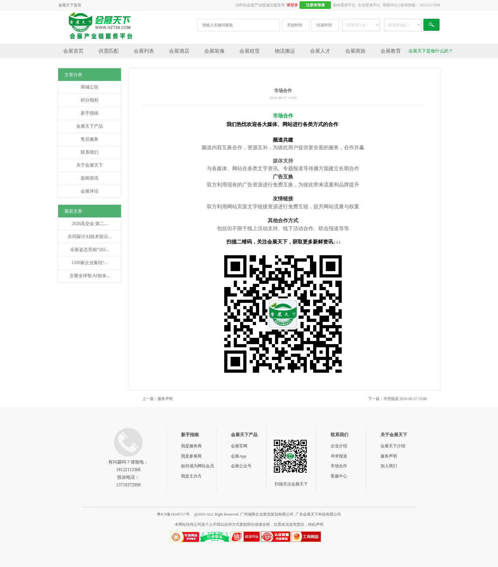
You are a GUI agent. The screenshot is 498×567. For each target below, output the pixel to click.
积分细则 (89, 100)
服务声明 (388, 456)
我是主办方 (191, 476)
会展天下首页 (69, 5)
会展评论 (89, 191)
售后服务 (89, 139)
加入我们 (388, 466)
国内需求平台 (344, 5)
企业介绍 (339, 446)
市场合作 (339, 466)
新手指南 (89, 113)
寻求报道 (339, 456)
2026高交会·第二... (89, 223)
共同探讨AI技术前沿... (89, 236)
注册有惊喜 (315, 5)
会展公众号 (241, 466)
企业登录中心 (369, 5)
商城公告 (89, 87)
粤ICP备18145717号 (173, 514)
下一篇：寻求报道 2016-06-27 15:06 (397, 399)
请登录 (292, 5)
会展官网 (239, 446)
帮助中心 (390, 5)
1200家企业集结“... (89, 262)
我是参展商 (191, 456)
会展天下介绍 (392, 446)
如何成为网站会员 (197, 466)
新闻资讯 (89, 178)
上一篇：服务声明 (157, 399)
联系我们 (89, 152)
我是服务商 (191, 446)
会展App (238, 456)
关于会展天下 (89, 165)
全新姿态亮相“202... (89, 249)
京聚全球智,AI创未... (90, 275)
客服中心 (339, 476)
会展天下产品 (89, 126)
